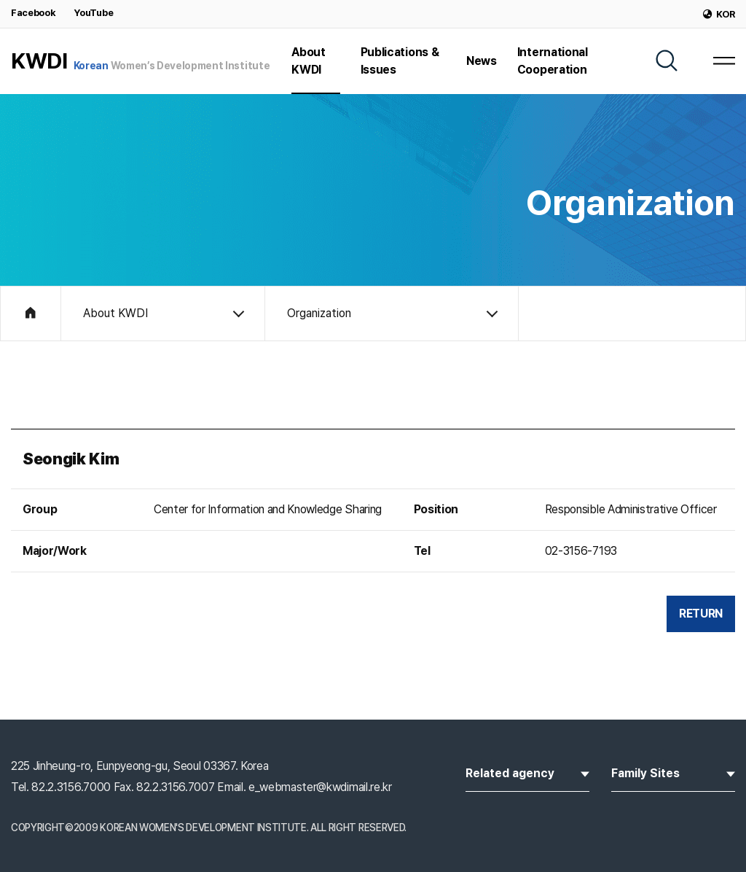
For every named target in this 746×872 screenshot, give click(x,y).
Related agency (527, 772)
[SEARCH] (667, 60)
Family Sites (673, 772)
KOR (719, 14)
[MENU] (724, 60)
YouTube (93, 12)
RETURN (701, 613)
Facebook (33, 12)
